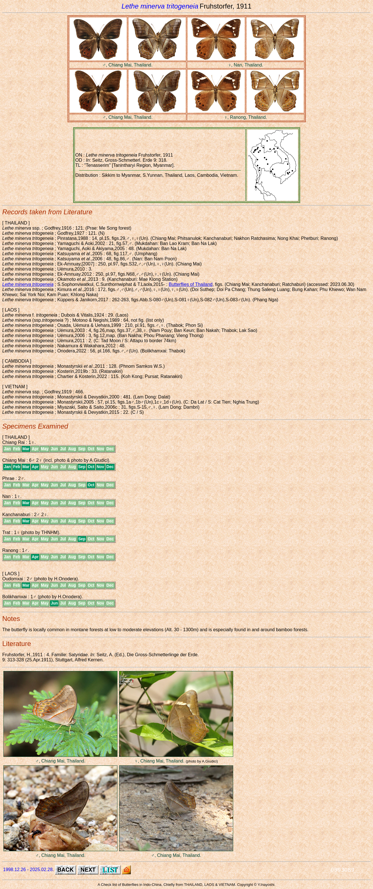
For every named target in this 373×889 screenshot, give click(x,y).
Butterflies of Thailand (190, 284)
